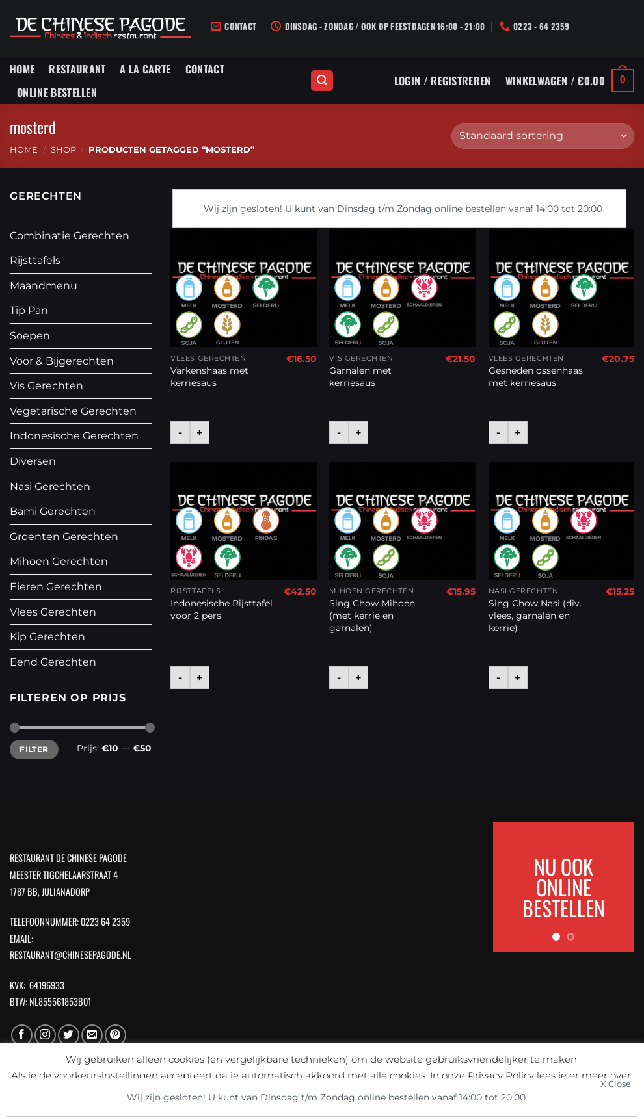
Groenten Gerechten (64, 536)
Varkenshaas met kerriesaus (209, 377)
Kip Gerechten (47, 636)
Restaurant (77, 69)
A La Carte (145, 69)
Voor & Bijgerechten (62, 361)
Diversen (33, 461)
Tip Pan (29, 310)
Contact (204, 69)
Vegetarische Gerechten (73, 411)
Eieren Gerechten (56, 586)
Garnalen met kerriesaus (360, 377)
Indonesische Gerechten (74, 436)
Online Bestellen (57, 92)
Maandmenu (43, 286)
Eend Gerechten (53, 662)
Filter (34, 749)
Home (22, 69)
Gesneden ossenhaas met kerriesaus (536, 377)
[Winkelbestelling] (542, 136)
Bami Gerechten (53, 511)
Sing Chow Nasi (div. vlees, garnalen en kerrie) (535, 615)
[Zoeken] (322, 81)
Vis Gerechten (46, 386)
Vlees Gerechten (53, 612)
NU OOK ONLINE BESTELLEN (563, 887)
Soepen (30, 336)
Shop (63, 150)
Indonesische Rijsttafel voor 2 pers (221, 609)
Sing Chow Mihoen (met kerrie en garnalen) (372, 615)
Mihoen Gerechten (59, 561)
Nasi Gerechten (50, 486)
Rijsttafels (35, 260)
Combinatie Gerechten (69, 235)
